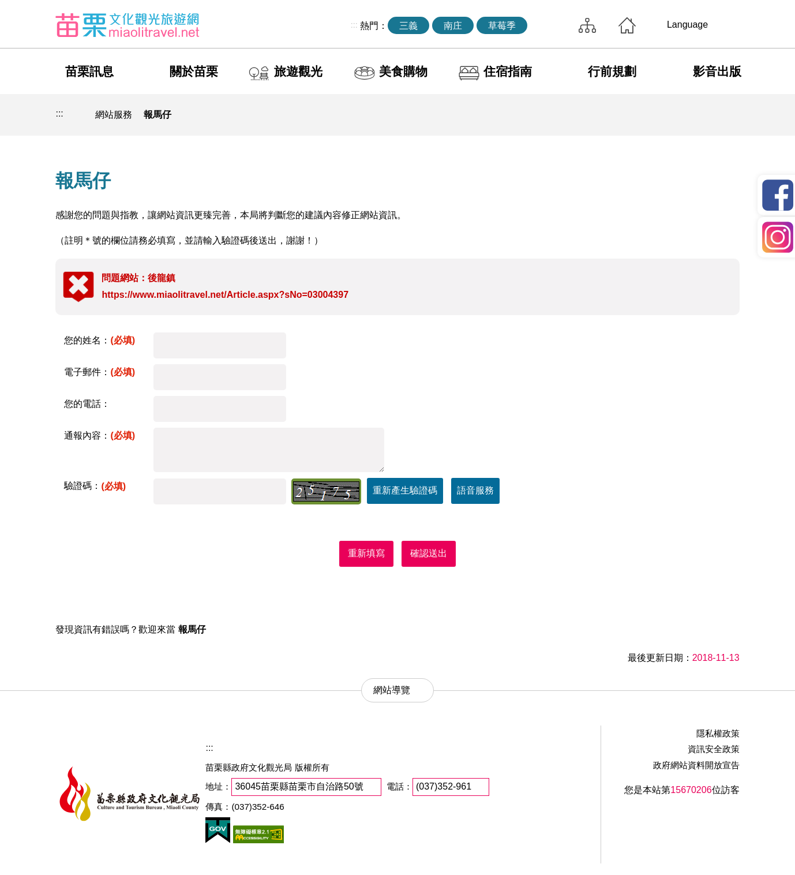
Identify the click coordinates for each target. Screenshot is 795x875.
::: (354, 24)
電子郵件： (99, 372)
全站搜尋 (550, 25)
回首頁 (627, 25)
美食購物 (403, 71)
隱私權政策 (718, 733)
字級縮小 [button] (700, 115)
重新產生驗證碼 (405, 490)
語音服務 (475, 490)
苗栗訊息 (89, 71)
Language (687, 24)
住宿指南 (507, 71)
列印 (647, 115)
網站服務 (113, 114)
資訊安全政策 (714, 749)
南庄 (453, 26)
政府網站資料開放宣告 (696, 765)
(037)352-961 (443, 786)
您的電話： (87, 404)
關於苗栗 (194, 71)
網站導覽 (587, 25)
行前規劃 (612, 71)
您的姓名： (99, 340)
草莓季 (502, 26)
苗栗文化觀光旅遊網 (127, 25)
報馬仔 (157, 114)
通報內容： (99, 435)
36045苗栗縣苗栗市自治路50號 (299, 786)
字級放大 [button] (727, 115)
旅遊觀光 (298, 71)
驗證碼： (95, 486)
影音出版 (717, 71)
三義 (408, 26)
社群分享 (674, 115)
